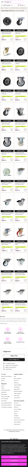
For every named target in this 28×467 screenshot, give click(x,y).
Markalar (3, 378)
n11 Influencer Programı (6, 407)
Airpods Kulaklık (17, 385)
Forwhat (24, 321)
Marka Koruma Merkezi (6, 376)
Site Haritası (4, 400)
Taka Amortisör (12, 318)
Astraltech (20, 321)
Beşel (13, 321)
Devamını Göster (3, 323)
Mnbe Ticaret (5, 320)
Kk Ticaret (9, 321)
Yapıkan (22, 318)
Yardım (2, 388)
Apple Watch (17, 389)
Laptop (15, 413)
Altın (15, 376)
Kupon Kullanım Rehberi (6, 403)
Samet (1, 318)
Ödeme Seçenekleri (5, 390)
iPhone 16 (16, 411)
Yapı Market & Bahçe (14, 8)
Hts (6, 321)
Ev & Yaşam (6, 8)
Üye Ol (2, 386)
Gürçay (4, 318)
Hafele (7, 318)
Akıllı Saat (16, 382)
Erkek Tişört (16, 395)
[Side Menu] (2, 2)
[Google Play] (9, 434)
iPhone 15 (16, 403)
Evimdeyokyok (23, 320)
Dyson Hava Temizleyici (19, 420)
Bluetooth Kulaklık (18, 391)
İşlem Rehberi (4, 394)
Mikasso (16, 321)
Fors (26, 318)
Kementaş (18, 320)
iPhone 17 (16, 407)
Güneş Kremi (17, 418)
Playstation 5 (17, 387)
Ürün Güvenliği (4, 398)
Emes (1, 320)
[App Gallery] (18, 434)
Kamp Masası (17, 424)
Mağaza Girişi (14, 355)
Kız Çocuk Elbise (17, 405)
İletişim (2, 380)
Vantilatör (16, 415)
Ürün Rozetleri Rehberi (6, 405)
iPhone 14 (16, 380)
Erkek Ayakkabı (17, 393)
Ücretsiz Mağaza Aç (14, 359)
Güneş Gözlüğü (17, 409)
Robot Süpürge (17, 378)
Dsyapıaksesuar (12, 320)
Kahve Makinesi (17, 422)
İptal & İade (3, 392)
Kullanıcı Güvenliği (5, 396)
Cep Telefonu (17, 397)
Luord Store (2, 321)
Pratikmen (18, 318)
